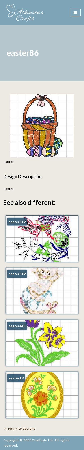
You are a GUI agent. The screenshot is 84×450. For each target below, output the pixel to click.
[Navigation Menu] (75, 12)
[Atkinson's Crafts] (26, 12)
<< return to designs (19, 429)
